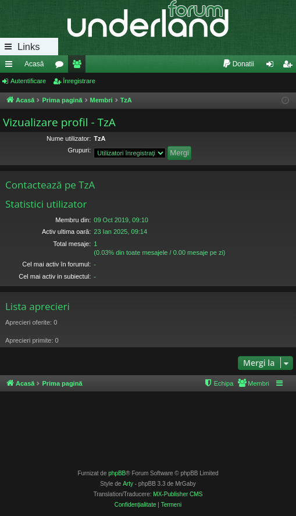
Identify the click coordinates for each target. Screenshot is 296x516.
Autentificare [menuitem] (272, 66)
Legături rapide (11, 66)
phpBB (117, 473)
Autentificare (28, 80)
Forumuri (61, 66)
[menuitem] (238, 64)
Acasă (34, 64)
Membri (79, 66)
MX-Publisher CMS (177, 494)
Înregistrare (79, 80)
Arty (128, 484)
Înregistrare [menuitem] (290, 66)
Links (28, 46)
